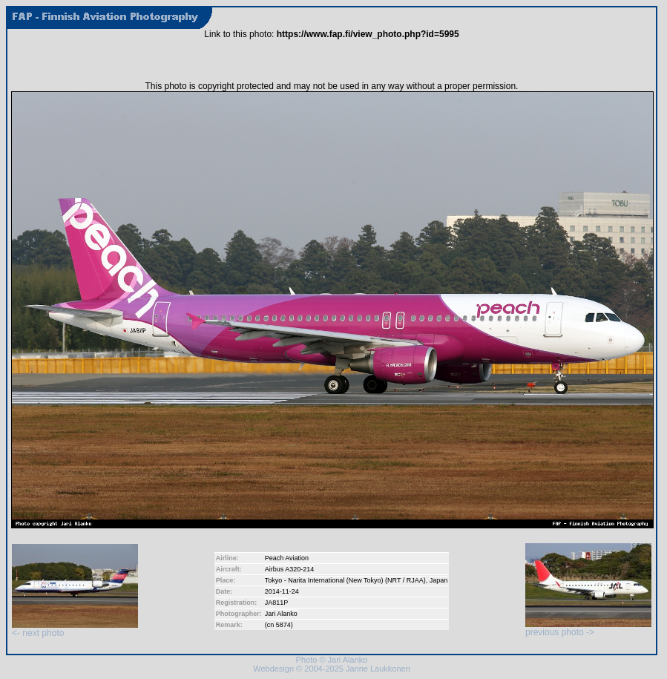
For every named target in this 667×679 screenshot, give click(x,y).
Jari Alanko (281, 613)
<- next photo (75, 629)
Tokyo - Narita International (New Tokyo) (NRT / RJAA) (345, 580)
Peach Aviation (287, 558)
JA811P (277, 602)
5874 (283, 625)
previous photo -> (588, 628)
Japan (439, 580)
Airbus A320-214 (290, 569)
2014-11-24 (282, 591)
